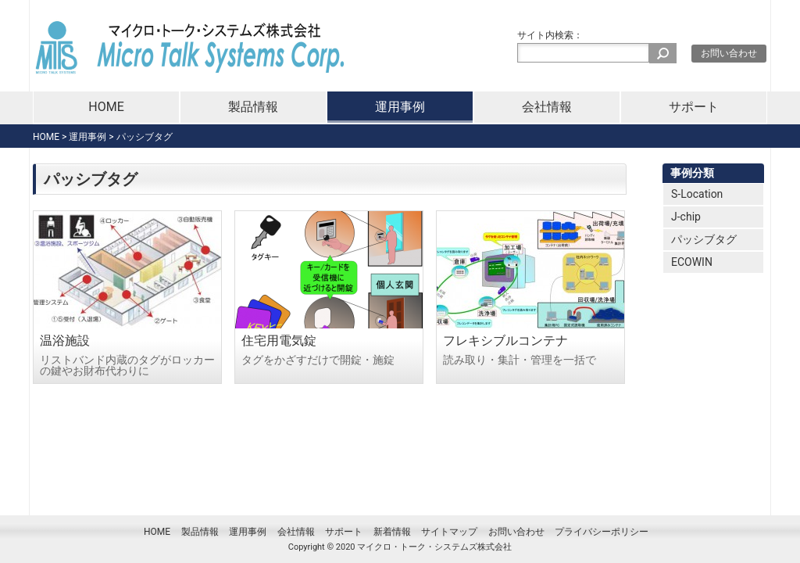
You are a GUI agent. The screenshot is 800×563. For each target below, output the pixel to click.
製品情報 (253, 106)
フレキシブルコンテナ (505, 341)
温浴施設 (65, 341)
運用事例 (400, 106)
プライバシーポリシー (601, 531)
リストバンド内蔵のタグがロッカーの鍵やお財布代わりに (127, 365)
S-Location (697, 194)
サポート (694, 106)
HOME (105, 106)
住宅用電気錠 (278, 341)
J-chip (686, 216)
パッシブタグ (704, 239)
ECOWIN (691, 262)
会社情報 (547, 106)
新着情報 (392, 531)
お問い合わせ (729, 53)
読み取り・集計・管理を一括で (519, 359)
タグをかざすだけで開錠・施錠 (318, 359)
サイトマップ (449, 531)
